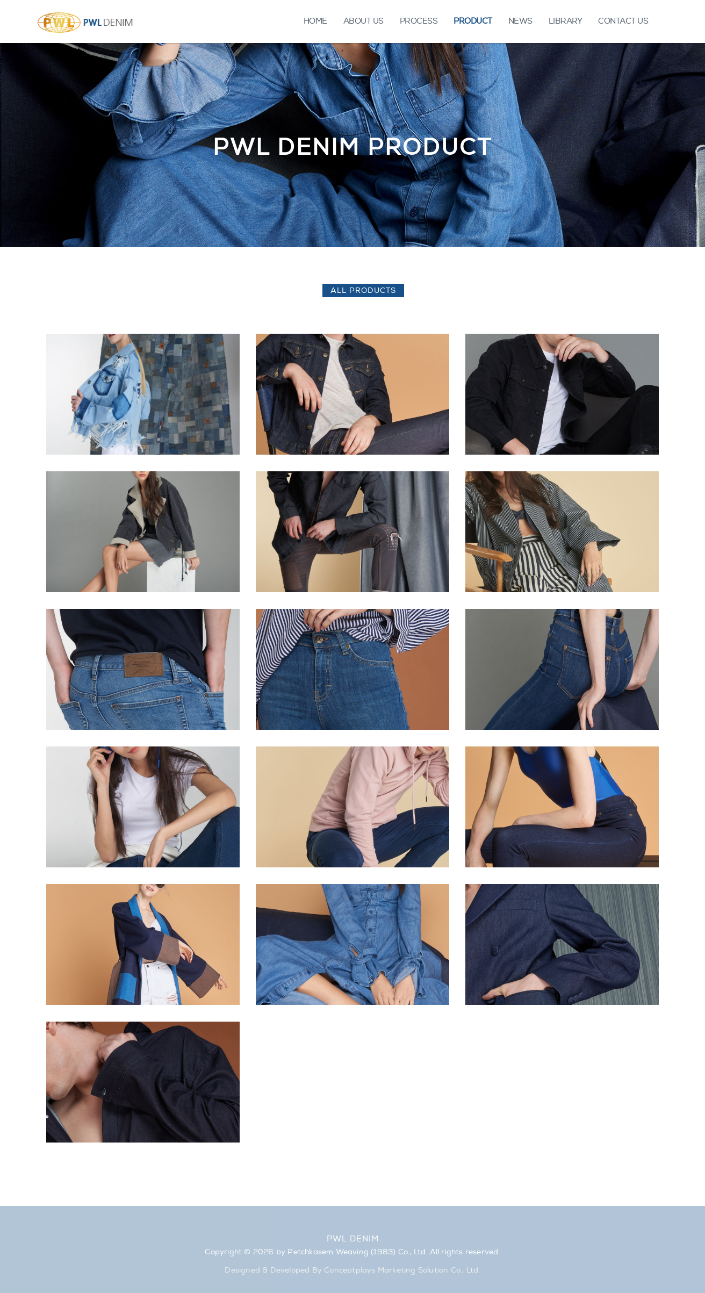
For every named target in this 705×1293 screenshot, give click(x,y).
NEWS (520, 21)
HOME (315, 21)
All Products (363, 290)
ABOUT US (363, 21)
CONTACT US (623, 21)
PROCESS (419, 21)
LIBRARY (565, 21)
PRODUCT (473, 21)
